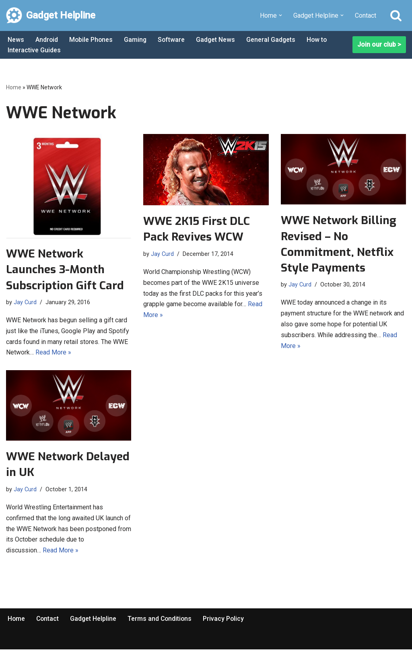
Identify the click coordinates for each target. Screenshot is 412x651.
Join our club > (379, 45)
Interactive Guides (34, 50)
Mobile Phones (92, 39)
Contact (365, 15)
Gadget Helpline (94, 620)
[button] (280, 15)
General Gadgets (273, 39)
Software (173, 39)
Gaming (136, 39)
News (16, 39)
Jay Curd (25, 302)
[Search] (396, 15)
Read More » (53, 353)
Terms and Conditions (161, 620)
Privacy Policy (226, 620)
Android (46, 39)
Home (13, 87)
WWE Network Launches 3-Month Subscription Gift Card (65, 270)
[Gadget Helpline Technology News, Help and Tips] (50, 15)
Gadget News (217, 39)
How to (319, 39)
